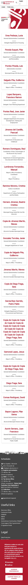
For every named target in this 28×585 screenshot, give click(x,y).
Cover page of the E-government (10, 516)
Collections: (6, 482)
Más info (13, 558)
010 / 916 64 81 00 (8, 458)
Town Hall (10, 7)
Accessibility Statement (8, 538)
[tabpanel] (14, 19)
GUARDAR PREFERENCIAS (14, 570)
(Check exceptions (6, 467)
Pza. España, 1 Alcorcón (10, 456)
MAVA (3, 511)
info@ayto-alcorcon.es (10, 460)
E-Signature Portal (6, 518)
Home (3, 7)
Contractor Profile (6, 505)
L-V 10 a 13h (8, 469)
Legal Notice (5, 534)
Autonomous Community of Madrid (11, 513)
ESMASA (3, 507)
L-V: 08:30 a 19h (5, 465)
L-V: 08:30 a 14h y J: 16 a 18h (9, 484)
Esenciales (10, 562)
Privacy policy (5, 532)
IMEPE (3, 509)
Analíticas (9, 565)
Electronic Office (6, 503)
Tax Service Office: (8, 471)
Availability (4, 536)
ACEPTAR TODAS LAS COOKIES (14, 577)
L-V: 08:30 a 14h (5, 474)
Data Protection (5, 530)
